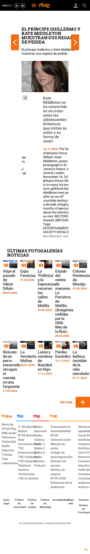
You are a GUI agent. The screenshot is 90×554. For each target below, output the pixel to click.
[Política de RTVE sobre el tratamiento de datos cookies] (32, 503)
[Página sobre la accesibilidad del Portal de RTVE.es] (57, 500)
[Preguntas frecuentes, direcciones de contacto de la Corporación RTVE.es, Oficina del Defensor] (83, 500)
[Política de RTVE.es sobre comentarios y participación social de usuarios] (83, 509)
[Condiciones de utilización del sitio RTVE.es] (6, 501)
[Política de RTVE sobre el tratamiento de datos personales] (19, 503)
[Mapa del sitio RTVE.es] (70, 501)
